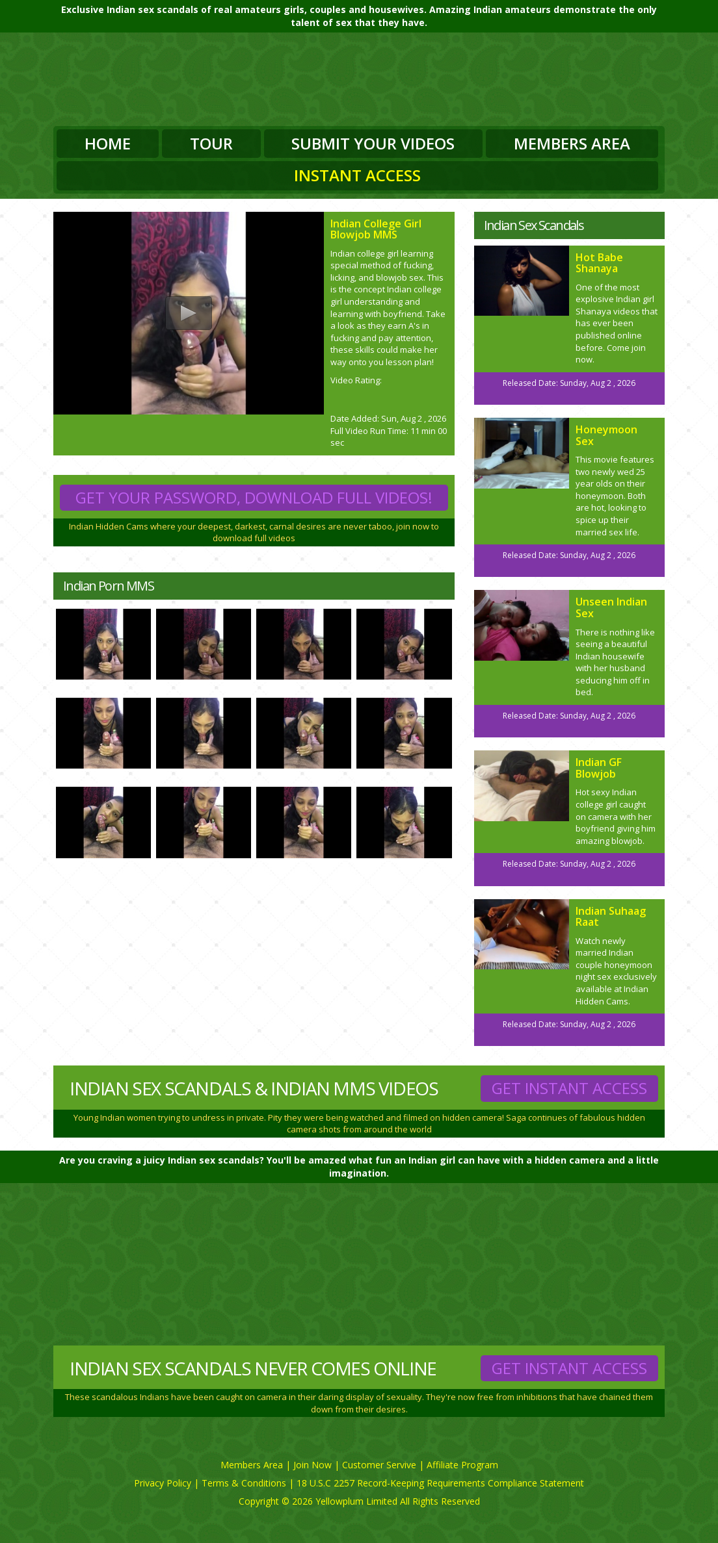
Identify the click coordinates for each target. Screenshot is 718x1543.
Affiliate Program (462, 1465)
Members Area (572, 143)
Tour (211, 143)
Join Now (312, 1465)
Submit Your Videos (373, 143)
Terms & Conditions (244, 1483)
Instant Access (357, 175)
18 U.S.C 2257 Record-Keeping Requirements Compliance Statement (440, 1483)
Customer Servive (379, 1465)
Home (108, 143)
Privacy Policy (162, 1483)
